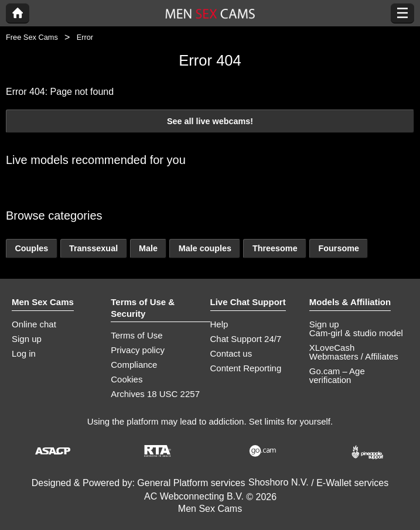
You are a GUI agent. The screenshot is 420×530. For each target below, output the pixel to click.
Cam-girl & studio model (356, 333)
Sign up (27, 339)
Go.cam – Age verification (337, 375)
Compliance (134, 365)
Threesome (275, 248)
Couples (31, 248)
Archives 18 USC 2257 (155, 394)
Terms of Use (136, 335)
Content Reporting (246, 368)
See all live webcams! (210, 121)
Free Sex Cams (32, 37)
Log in (24, 353)
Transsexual (93, 248)
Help (219, 324)
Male (148, 248)
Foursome (338, 248)
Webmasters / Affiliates (353, 356)
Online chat (34, 324)
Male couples (205, 248)
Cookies (126, 379)
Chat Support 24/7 (246, 339)
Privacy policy (138, 350)
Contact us (231, 353)
